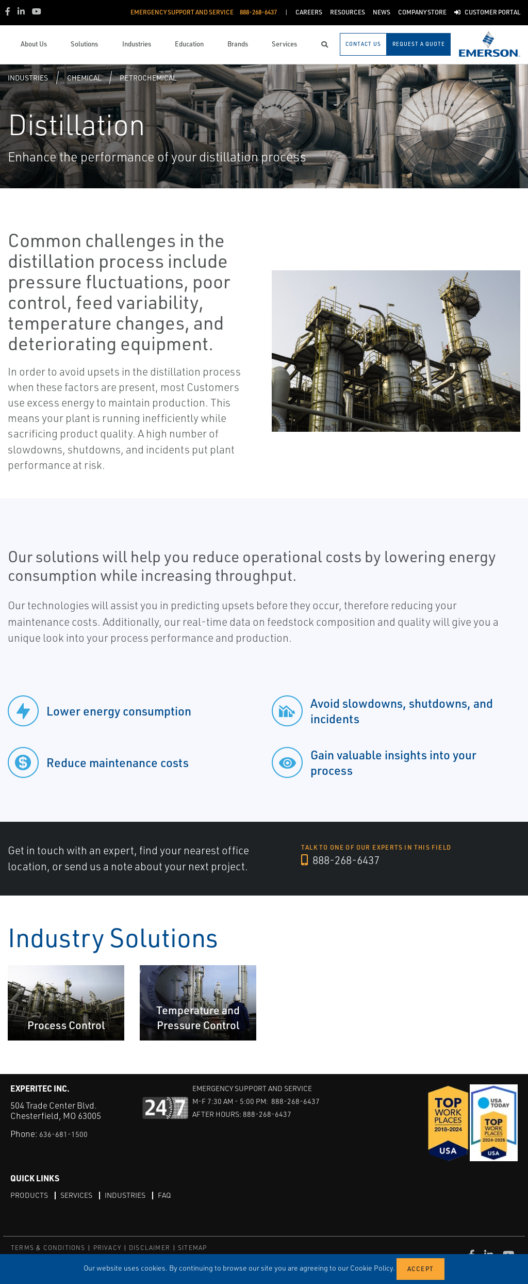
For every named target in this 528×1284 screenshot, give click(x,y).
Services (82, 1195)
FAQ (179, 1195)
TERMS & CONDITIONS (48, 1248)
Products (31, 1195)
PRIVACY (107, 1248)
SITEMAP (192, 1248)
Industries (28, 77)
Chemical (84, 77)
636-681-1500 (66, 1133)
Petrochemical (148, 77)
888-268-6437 (347, 860)
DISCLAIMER (149, 1248)
